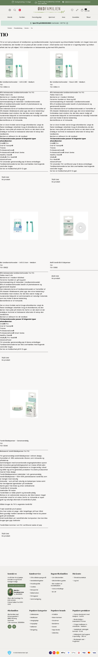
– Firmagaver (33, 596)
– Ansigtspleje (33, 621)
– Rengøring (33, 630)
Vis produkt (6, 179)
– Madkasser (33, 617)
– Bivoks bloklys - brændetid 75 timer (79, 620)
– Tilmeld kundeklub (79, 578)
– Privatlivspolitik (34, 584)
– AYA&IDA (54, 614)
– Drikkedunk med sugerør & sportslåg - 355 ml (81, 635)
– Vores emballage (57, 589)
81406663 (19, 594)
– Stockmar (55, 621)
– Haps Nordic (55, 630)
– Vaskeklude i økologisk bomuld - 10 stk (80, 630)
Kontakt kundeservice (16, 586)
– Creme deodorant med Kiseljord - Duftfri (81, 615)
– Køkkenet (33, 627)
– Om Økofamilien (57, 578)
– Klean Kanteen (56, 617)
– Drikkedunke (34, 614)
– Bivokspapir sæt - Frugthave (79, 640)
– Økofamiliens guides (58, 581)
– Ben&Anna (55, 624)
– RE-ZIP (53, 592)
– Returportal (33, 590)
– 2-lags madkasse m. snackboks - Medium (80, 625)
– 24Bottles (54, 633)
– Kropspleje (33, 624)
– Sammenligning (35, 599)
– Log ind (75, 581)
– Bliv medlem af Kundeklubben (56, 585)
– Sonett (54, 627)
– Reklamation (34, 593)
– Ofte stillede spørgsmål (37, 578)
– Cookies (32, 587)
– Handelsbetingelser (36, 581)
